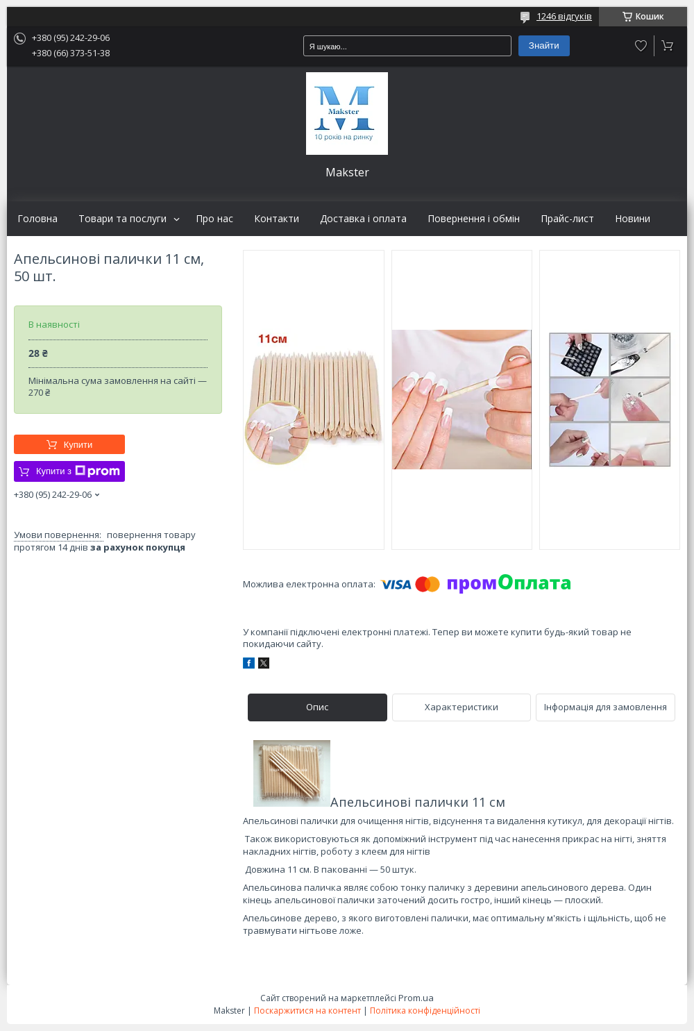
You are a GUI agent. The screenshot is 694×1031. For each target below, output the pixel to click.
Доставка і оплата (363, 218)
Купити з (78, 471)
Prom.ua (416, 997)
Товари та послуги (122, 218)
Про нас (214, 218)
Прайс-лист (567, 218)
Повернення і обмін (474, 218)
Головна (37, 218)
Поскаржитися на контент (307, 1010)
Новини (632, 218)
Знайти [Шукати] (544, 45)
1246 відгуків (564, 16)
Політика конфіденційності (425, 1010)
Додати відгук (641, 45)
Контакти (276, 218)
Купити (78, 444)
